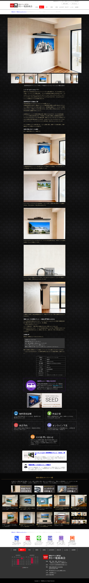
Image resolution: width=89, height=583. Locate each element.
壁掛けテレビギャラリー (22, 11)
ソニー (48, 365)
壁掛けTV (41, 7)
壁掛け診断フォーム (57, 385)
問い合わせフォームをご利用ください (57, 570)
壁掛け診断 (65, 3)
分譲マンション (50, 361)
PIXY (47, 7)
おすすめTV (61, 7)
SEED (51, 7)
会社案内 (76, 7)
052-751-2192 (52, 568)
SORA (56, 7)
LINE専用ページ (52, 572)
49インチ (49, 367)
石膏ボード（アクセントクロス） (54, 363)
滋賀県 (48, 359)
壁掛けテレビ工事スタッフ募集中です (58, 562)
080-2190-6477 (53, 567)
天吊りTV (66, 7)
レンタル (71, 7)
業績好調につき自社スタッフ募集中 (40, 465)
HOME (36, 7)
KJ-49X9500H (50, 369)
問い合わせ (74, 3)
